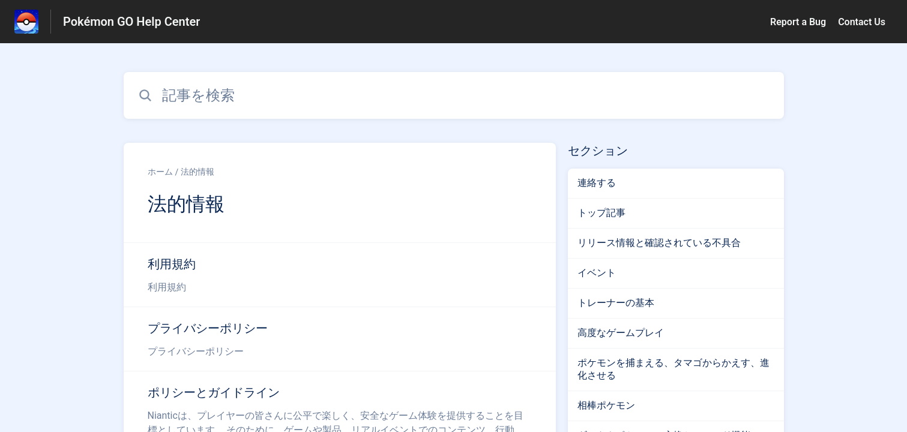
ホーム (160, 171)
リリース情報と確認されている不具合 (659, 242)
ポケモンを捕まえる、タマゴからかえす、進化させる (673, 369)
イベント (596, 272)
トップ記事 (601, 212)
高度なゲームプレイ (620, 332)
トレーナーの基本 (615, 302)
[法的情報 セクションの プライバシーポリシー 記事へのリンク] (340, 339)
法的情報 (197, 171)
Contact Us (861, 22)
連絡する (596, 182)
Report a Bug (798, 22)
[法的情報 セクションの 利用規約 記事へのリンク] (340, 275)
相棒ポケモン (606, 405)
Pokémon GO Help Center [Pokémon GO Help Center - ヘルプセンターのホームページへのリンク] (131, 21)
